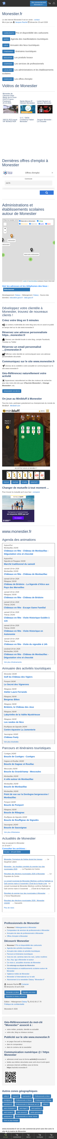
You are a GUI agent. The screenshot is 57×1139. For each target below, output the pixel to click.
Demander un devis (12, 992)
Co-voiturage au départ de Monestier (21, 965)
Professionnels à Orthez (43, 1100)
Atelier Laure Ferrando (15, 692)
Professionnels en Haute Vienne (26, 1116)
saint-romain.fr (8, 1112)
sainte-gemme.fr (35, 1112)
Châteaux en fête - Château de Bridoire (23, 597)
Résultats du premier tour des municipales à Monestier (24, 893)
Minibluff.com (15, 406)
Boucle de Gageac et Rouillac (19, 764)
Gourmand (40, 1136)
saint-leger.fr (23, 1108)
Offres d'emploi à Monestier (17, 936)
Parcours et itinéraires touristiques (20, 954)
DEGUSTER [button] (8, 58)
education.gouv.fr (16, 298)
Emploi (28, 1136)
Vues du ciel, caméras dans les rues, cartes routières (27, 957)
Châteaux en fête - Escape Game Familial (25, 607)
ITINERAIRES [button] (8, 51)
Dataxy (17, 295)
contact (37, 20)
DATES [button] (6, 39)
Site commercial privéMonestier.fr (38, 3)
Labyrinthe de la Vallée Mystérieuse (22, 714)
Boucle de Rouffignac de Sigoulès (21, 820)
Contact (51, 1136)
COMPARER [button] (8, 64)
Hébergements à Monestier (26, 927)
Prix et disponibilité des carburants (29, 945)
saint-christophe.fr (10, 1108)
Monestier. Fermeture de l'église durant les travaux (23, 859)
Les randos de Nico (14, 722)
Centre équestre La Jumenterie (19, 729)
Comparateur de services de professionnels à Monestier (28, 930)
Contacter (25, 984)
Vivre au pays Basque (11, 1120)
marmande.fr (27, 1096)
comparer (36, 492)
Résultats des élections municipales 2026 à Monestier (24, 874)
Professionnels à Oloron (24, 1100)
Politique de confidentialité (14, 1004)
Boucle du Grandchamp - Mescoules (22, 771)
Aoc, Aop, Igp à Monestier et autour (20, 960)
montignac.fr (8, 1100)
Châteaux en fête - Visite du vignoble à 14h (25, 644)
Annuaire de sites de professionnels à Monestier (25, 933)
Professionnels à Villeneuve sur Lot (27, 1104)
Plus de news (9, 908)
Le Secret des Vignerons (16, 684)
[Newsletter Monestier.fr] (49, 3)
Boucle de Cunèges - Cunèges (19, 756)
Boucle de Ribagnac (14, 812)
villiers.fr (45, 1104)
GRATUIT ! (34, 482)
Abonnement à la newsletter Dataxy (26, 979)
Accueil (5, 1136)
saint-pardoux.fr (36, 1108)
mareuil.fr (16, 1096)
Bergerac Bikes (12, 699)
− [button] (5, 232)
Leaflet (24, 281)
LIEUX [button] (6, 45)
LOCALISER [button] (8, 70)
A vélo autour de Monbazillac (18, 779)
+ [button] (5, 228)
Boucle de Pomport (14, 805)
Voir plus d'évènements (13, 662)
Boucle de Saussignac (15, 827)
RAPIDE (15, 482)
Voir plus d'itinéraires (12, 832)
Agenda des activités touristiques (19, 948)
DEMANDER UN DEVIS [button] (12, 391)
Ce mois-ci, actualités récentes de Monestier (24, 962)
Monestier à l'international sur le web (21, 977)
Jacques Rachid (21, 22)
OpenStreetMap (33, 281)
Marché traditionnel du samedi (19, 564)
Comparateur (17, 1136)
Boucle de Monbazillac (15, 787)
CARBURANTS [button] (9, 33)
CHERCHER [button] (8, 79)
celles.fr (6, 1096)
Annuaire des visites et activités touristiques (23, 951)
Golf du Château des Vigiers (18, 677)
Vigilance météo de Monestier (18, 974)
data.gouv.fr (28, 298)
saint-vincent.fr (22, 1112)
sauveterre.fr (8, 1104)
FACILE (6, 482)
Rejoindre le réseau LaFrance (16, 996)
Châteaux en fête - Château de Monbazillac (25, 574)
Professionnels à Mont (42, 1096)
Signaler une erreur (29, 992)
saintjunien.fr (8, 1116)
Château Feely (11, 737)
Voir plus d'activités (11, 742)
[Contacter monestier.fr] (54, 3)
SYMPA (24, 482)
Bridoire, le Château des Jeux (19, 707)
